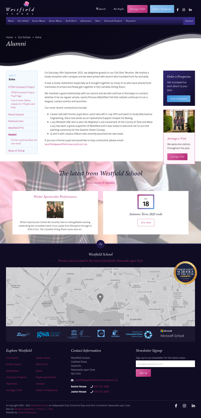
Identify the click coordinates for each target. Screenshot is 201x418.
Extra (12, 79)
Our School (22, 21)
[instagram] (183, 10)
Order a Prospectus (162, 9)
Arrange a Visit (137, 9)
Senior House (55, 21)
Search (101, 9)
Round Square (16, 114)
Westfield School (39, 405)
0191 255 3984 (101, 391)
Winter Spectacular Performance (55, 196)
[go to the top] (100, 244)
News (97, 21)
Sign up (143, 373)
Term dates (146, 222)
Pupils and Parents (46, 377)
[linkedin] (190, 10)
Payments (131, 21)
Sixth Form (70, 21)
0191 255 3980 (101, 386)
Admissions (85, 21)
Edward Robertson (27, 412)
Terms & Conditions (24, 408)
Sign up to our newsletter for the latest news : (161, 357)
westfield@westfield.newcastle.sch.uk (66, 144)
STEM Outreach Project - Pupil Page (23, 94)
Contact (189, 21)
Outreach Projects (113, 21)
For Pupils (119, 9)
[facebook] (178, 10)
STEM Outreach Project (21, 87)
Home (11, 21)
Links (50, 408)
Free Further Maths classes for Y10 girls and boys (23, 104)
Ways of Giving (16, 150)
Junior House (38, 21)
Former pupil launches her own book (24, 141)
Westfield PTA (16, 127)
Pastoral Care (15, 121)
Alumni (12, 134)
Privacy (41, 408)
